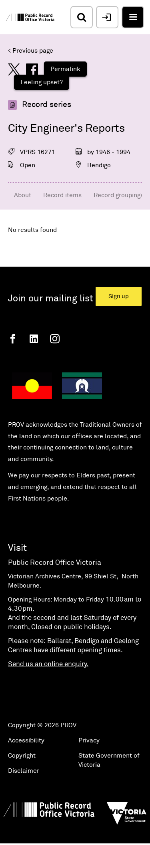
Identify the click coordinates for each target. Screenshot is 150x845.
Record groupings (119, 195)
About (22, 195)
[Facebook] (13, 339)
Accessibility (26, 740)
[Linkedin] (34, 339)
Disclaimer (23, 771)
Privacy (89, 740)
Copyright (22, 755)
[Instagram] (55, 339)
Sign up (118, 296)
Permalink (65, 69)
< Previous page (30, 50)
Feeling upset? (41, 82)
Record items (62, 195)
